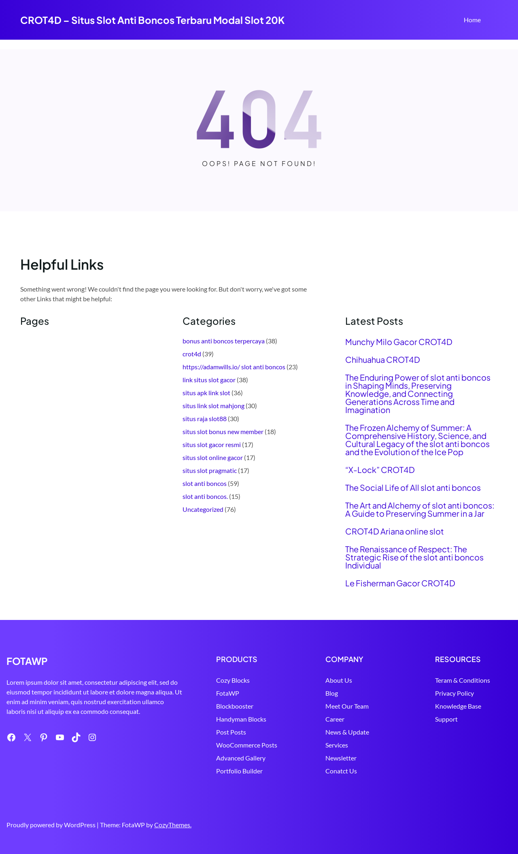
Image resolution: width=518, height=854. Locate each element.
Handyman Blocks (241, 719)
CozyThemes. (172, 824)
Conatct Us (341, 771)
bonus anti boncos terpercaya (224, 341)
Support (446, 719)
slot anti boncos (205, 483)
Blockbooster (234, 706)
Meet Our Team (347, 706)
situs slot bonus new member (223, 431)
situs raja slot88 (205, 418)
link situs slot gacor (209, 379)
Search (494, 20)
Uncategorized (203, 509)
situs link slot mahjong (213, 405)
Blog (331, 693)
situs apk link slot (206, 392)
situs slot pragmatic (210, 470)
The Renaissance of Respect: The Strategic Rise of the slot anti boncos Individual (414, 557)
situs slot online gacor (213, 457)
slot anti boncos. (205, 496)
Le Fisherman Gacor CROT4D (400, 583)
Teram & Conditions (462, 680)
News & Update (347, 732)
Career (334, 719)
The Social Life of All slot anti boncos (413, 487)
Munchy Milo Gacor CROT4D (398, 342)
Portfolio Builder (239, 771)
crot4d (192, 354)
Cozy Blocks (233, 680)
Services (336, 745)
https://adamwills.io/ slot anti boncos (234, 367)
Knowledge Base (458, 706)
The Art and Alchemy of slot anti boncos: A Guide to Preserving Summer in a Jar (420, 509)
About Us (338, 680)
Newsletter (341, 758)
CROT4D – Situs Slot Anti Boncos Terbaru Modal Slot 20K (152, 20)
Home (472, 19)
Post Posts (231, 732)
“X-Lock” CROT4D (380, 470)
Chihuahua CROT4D (382, 360)
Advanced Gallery (240, 758)
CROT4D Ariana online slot (394, 531)
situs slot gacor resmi (212, 444)
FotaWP (227, 693)
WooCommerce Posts (246, 745)
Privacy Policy (454, 693)
